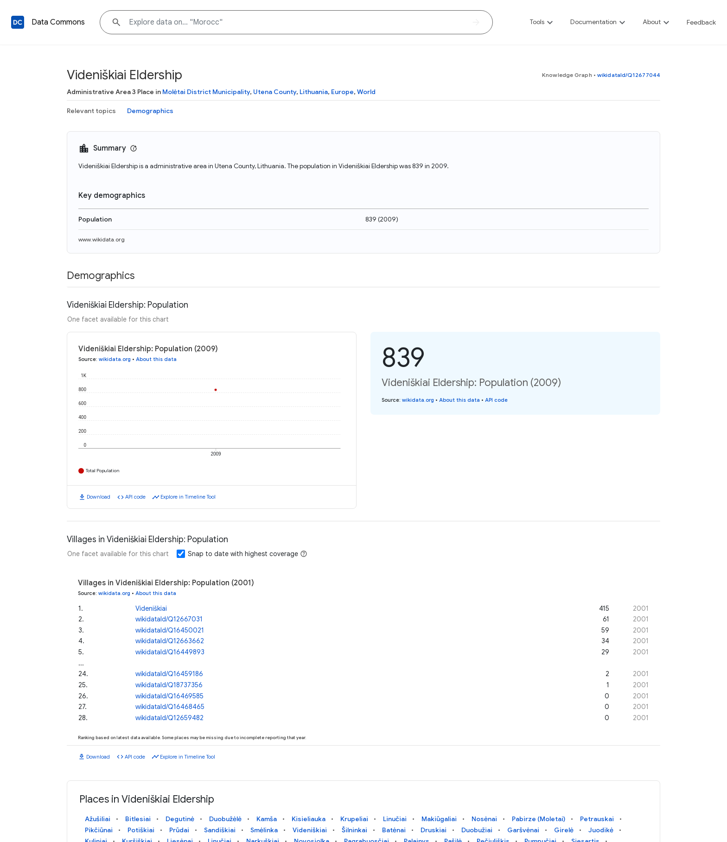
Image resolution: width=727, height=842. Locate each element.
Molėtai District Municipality (206, 92)
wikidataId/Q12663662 (169, 641)
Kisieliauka (308, 819)
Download (98, 497)
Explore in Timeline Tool (188, 497)
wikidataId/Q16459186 (169, 674)
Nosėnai (484, 819)
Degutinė (180, 819)
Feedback (701, 22)
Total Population (103, 471)
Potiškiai (141, 830)
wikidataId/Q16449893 (169, 652)
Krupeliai (354, 819)
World (366, 92)
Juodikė (600, 830)
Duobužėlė (225, 819)
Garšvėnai (523, 830)
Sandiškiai (220, 830)
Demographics (150, 111)
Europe (342, 92)
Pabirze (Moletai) (538, 819)
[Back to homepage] (17, 22)
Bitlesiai (138, 819)
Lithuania (314, 92)
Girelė (564, 830)
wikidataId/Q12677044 (628, 74)
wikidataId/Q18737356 (169, 685)
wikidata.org (115, 359)
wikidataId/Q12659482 (169, 718)
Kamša (266, 819)
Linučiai (395, 819)
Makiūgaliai (439, 819)
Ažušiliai (97, 819)
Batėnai (394, 830)
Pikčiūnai (99, 830)
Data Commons (58, 22)
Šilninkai (354, 830)
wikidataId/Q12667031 (169, 619)
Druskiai (433, 830)
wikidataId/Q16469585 (169, 695)
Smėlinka (264, 830)
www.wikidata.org (101, 239)
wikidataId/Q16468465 (169, 707)
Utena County (274, 92)
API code (135, 497)
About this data (156, 359)
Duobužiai (476, 830)
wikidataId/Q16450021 (169, 630)
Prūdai (179, 830)
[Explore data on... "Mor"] (296, 22)
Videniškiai (151, 608)
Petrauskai (597, 819)
